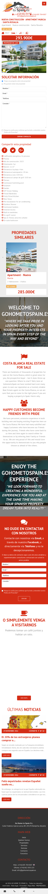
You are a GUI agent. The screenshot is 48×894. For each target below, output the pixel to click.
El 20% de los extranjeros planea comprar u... (21, 738)
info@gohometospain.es (26, 16)
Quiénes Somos (24, 840)
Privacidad (23, 886)
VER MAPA (24, 698)
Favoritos (24, 853)
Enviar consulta (24, 136)
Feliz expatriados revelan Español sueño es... (21, 782)
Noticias (24, 848)
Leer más (6, 755)
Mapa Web (31, 886)
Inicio (24, 837)
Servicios (24, 845)
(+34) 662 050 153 (24, 9)
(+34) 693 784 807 (24, 13)
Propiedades (24, 843)
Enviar (24, 599)
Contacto (24, 851)
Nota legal (14, 886)
